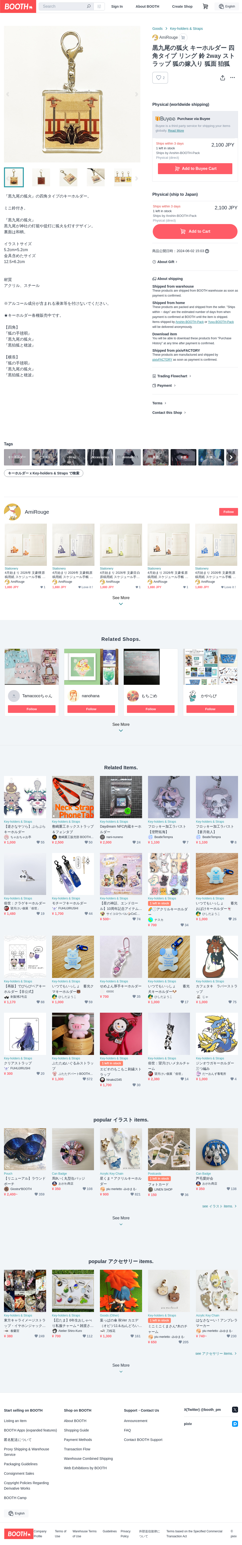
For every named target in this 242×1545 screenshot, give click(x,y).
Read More (176, 130)
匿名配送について (18, 1440)
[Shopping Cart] (205, 6)
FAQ (127, 1430)
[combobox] (66, 6)
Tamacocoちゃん (37, 696)
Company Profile (40, 1534)
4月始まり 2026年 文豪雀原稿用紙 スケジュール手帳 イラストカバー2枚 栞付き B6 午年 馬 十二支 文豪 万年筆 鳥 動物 (168, 575)
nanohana (90, 696)
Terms (157, 403)
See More (121, 729)
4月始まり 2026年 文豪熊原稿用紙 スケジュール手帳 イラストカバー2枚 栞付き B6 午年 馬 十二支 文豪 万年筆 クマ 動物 (215, 575)
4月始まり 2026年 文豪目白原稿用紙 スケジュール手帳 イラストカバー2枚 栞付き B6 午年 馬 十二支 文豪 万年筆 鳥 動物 (121, 575)
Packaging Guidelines (20, 1464)
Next (136, 94)
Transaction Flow (77, 1449)
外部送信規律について (149, 1534)
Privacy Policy (125, 1534)
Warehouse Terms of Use (85, 1534)
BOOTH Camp (15, 1498)
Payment (164, 385)
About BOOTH (147, 6)
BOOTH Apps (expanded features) (30, 1430)
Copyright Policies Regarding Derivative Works (26, 1485)
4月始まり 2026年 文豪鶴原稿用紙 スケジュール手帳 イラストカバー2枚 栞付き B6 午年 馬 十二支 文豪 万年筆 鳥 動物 (72, 575)
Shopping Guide (76, 1430)
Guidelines (110, 1531)
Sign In (117, 6)
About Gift (165, 262)
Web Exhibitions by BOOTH (85, 1468)
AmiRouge (37, 512)
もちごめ (149, 696)
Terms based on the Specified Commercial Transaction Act (194, 1534)
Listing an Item (15, 1421)
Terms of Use (60, 1534)
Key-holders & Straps (186, 29)
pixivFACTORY (162, 359)
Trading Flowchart (172, 376)
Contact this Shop (167, 413)
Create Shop (182, 6)
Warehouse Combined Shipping (88, 1459)
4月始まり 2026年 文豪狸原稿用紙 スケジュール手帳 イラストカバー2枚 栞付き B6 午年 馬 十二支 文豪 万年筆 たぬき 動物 (25, 575)
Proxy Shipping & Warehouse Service (26, 1452)
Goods (157, 29)
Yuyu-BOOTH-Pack (221, 322)
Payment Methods (78, 1440)
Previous (8, 94)
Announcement (135, 1421)
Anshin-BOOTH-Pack (190, 322)
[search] (89, 6)
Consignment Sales (19, 1473)
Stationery (11, 568)
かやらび (209, 696)
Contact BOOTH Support (143, 1440)
